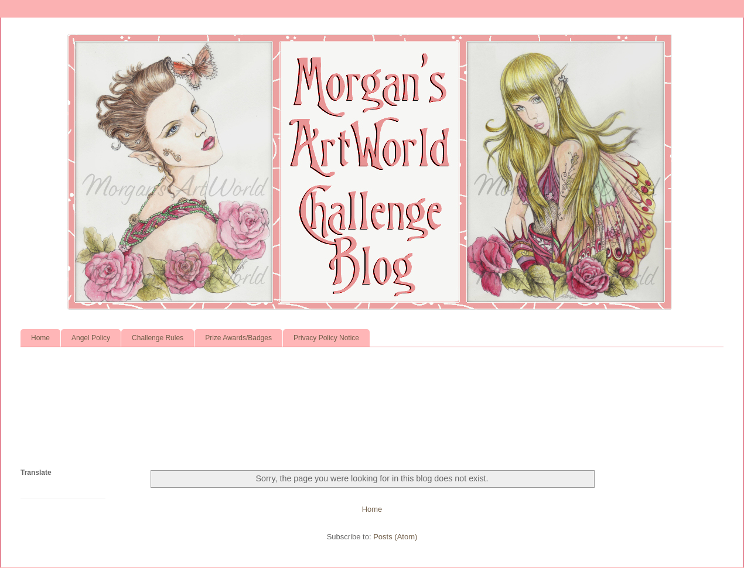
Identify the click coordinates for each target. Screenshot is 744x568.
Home (40, 338)
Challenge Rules (157, 338)
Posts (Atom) (395, 536)
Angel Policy (90, 338)
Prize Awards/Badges (238, 338)
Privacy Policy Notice (326, 338)
